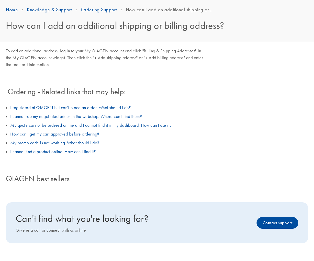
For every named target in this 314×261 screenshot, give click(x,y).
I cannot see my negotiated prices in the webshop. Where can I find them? (76, 116)
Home (12, 9)
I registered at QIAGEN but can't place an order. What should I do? (70, 107)
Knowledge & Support (49, 9)
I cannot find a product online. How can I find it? (53, 151)
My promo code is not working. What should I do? (54, 143)
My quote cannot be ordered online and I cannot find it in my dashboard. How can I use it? (91, 125)
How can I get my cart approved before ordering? (54, 134)
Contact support (277, 223)
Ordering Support (99, 9)
